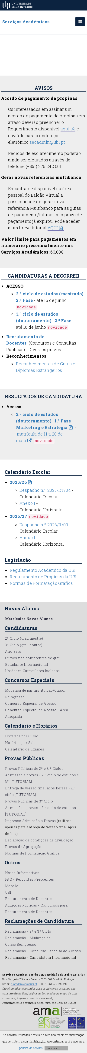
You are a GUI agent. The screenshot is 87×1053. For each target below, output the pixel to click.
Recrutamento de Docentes (28, 898)
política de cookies (31, 1048)
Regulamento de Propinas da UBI (43, 576)
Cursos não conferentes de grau (33, 658)
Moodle (11, 886)
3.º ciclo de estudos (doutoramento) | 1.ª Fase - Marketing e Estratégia (45, 420)
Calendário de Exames (24, 749)
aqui (65, 129)
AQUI (53, 227)
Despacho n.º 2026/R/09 (43, 524)
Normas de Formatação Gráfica (41, 583)
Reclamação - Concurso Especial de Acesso (43, 951)
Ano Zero (13, 651)
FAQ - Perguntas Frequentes (29, 879)
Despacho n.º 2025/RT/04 (45, 490)
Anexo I (27, 503)
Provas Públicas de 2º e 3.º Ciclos (34, 768)
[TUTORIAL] (21, 781)
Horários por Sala (20, 742)
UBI (8, 892)
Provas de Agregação (23, 846)
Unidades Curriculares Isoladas (32, 671)
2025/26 (18, 482)
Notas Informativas (22, 873)
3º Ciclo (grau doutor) (23, 645)
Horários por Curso (21, 736)
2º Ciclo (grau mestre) (24, 638)
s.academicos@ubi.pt (24, 984)
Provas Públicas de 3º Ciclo (29, 801)
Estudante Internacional (26, 664)
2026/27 (18, 516)
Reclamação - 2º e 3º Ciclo (28, 931)
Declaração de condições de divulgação (39, 840)
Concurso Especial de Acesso (30, 703)
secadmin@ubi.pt (47, 142)
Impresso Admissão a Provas (30, 821)
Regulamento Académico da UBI (43, 570)
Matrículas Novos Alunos (29, 619)
